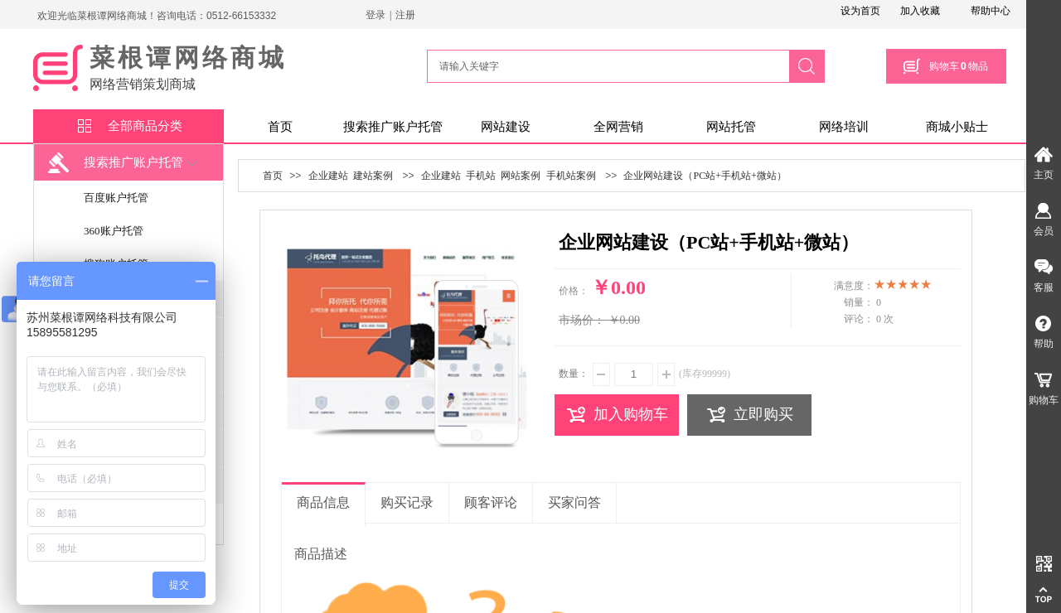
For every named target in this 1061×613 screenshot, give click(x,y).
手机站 (481, 175)
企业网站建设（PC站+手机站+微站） (704, 175)
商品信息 (323, 502)
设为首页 (860, 11)
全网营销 (618, 126)
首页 (280, 126)
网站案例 (520, 175)
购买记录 (407, 502)
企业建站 (328, 175)
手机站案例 (571, 175)
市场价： (582, 320)
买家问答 (574, 502)
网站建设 (505, 126)
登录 (375, 15)
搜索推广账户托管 (393, 126)
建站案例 (373, 175)
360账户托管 (113, 230)
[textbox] (606, 66)
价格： (574, 291)
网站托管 (731, 126)
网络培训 (844, 126)
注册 (405, 15)
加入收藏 (920, 11)
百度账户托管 (116, 197)
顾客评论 (490, 502)
